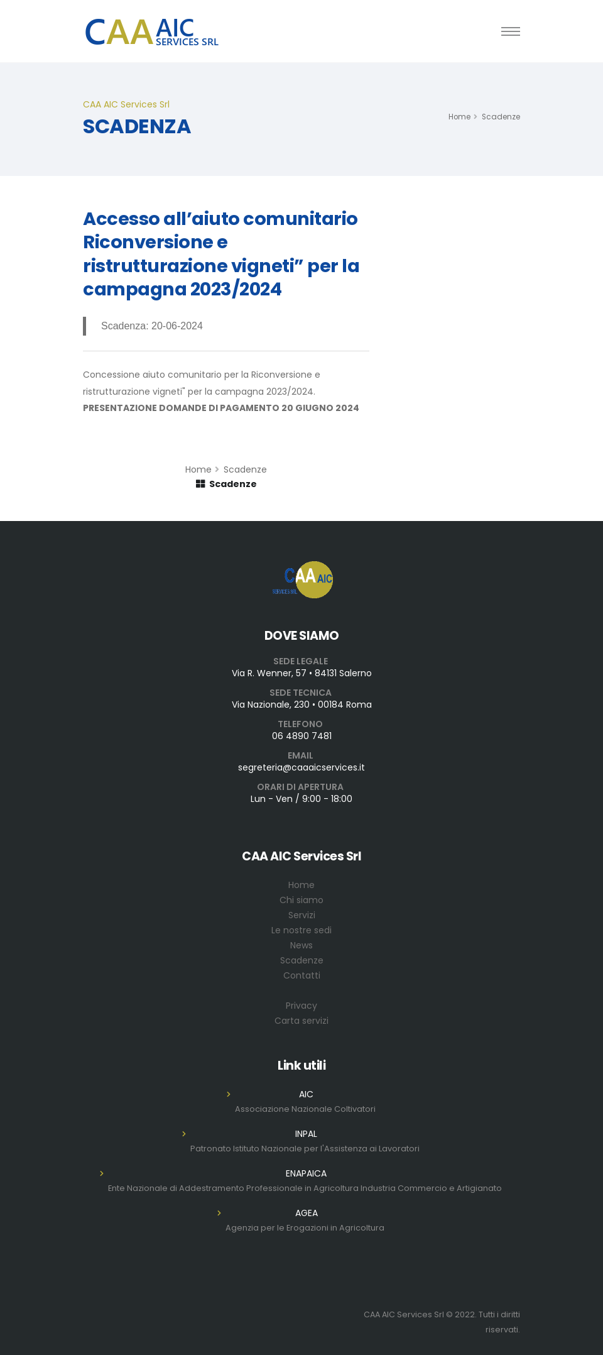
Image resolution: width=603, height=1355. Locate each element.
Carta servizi (301, 1020)
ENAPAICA (306, 1173)
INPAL (306, 1133)
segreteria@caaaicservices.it (301, 767)
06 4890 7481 (302, 736)
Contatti (301, 975)
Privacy (301, 1005)
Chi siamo (301, 900)
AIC (306, 1094)
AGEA (306, 1213)
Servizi (301, 915)
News (301, 945)
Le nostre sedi (301, 930)
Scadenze (501, 117)
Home (459, 117)
